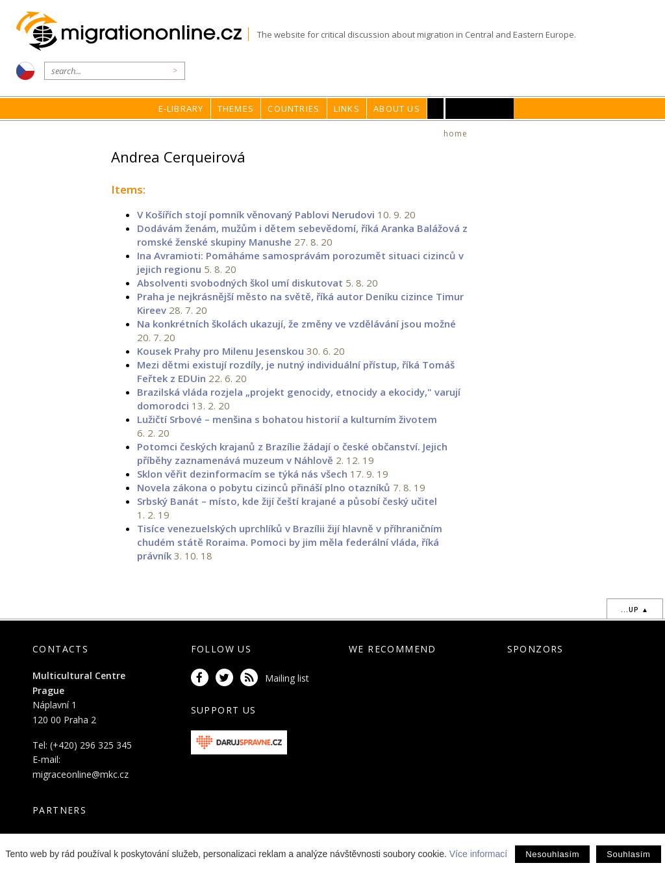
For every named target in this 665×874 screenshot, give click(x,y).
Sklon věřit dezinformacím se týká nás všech (242, 473)
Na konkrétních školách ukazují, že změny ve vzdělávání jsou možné (296, 323)
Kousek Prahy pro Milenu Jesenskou (220, 350)
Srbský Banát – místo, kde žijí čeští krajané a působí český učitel (287, 501)
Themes (236, 108)
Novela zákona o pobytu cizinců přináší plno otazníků (263, 487)
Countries (294, 108)
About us (396, 108)
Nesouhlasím (552, 854)
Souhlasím (628, 854)
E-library (181, 108)
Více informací (478, 854)
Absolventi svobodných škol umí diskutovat (240, 282)
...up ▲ (635, 609)
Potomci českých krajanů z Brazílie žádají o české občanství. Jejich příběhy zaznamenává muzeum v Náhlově (292, 453)
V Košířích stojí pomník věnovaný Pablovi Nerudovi (256, 214)
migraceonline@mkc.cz (80, 774)
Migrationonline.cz (132, 31)
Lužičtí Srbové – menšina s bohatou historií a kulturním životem (287, 419)
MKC (480, 108)
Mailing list (287, 678)
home (456, 133)
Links (347, 108)
